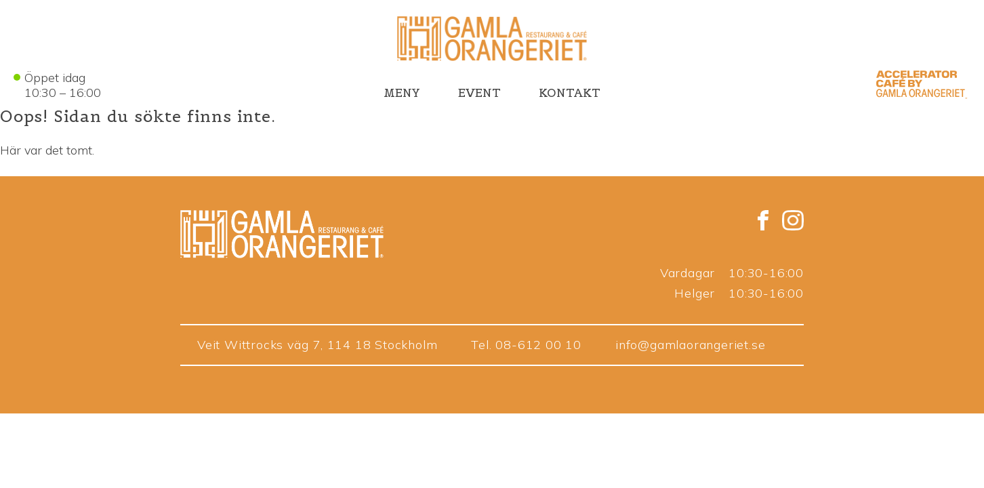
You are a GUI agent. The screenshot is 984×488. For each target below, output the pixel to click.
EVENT (479, 92)
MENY (402, 92)
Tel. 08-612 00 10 (526, 344)
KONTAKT (569, 92)
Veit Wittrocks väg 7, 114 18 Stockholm (317, 344)
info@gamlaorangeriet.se (690, 344)
